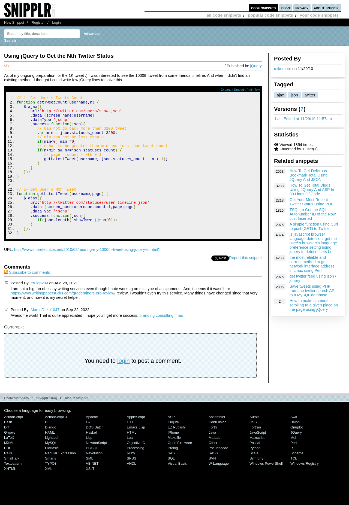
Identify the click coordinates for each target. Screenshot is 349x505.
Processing (135, 474)
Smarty (50, 484)
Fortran (255, 453)
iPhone (173, 459)
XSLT (90, 495)
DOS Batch (95, 453)
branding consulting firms (161, 341)
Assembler (217, 443)
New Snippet (14, 22)
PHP (7, 474)
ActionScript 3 (56, 443)
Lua (130, 464)
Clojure (173, 448)
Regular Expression (60, 479)
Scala (253, 479)
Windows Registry (304, 490)
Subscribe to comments (27, 298)
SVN (212, 484)
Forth (213, 453)
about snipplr (326, 7)
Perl (293, 469)
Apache (92, 443)
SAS (171, 479)
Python (254, 474)
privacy (301, 7)
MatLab (214, 464)
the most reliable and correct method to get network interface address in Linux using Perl (312, 264)
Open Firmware (180, 469)
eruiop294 (39, 309)
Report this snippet (245, 284)
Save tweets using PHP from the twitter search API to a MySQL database (313, 290)
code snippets (263, 7)
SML (89, 484)
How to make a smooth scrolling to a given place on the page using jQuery (314, 305)
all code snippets (224, 15)
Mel (293, 464)
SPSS (131, 484)
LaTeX (9, 464)
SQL (171, 484)
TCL (293, 484)
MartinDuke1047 (45, 336)
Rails (8, 479)
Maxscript (256, 464)
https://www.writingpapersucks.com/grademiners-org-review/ (63, 319)
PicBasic (52, 474)
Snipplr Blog (46, 424)
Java (212, 459)
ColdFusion (218, 448)
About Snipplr (76, 424)
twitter (310, 95)
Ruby (131, 479)
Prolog (173, 474)
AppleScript (136, 443)
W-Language (219, 490)
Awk (293, 443)
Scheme (296, 479)
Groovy (10, 459)
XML (48, 495)
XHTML (10, 495)
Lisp (89, 464)
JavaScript (257, 459)
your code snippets (319, 15)
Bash (8, 448)
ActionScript (13, 443)
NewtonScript (96, 469)
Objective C (136, 469)
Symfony (256, 484)
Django (50, 453)
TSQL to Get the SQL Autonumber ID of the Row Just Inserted (313, 214)
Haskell (91, 459)
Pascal (254, 469)
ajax (280, 95)
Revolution (94, 479)
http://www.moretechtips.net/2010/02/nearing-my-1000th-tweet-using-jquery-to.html (86, 275)
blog (285, 7)
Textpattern (13, 490)
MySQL (51, 469)
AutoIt (254, 443)
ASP (171, 443)
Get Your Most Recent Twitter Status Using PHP (312, 201)
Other (213, 469)
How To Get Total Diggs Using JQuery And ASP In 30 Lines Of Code (312, 189)
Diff (6, 453)
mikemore (282, 68)
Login (56, 22)
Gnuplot (296, 453)
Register (38, 22)
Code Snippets (16, 424)
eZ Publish (176, 453)
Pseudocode (218, 474)
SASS (213, 479)
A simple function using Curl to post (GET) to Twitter (314, 226)
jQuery (256, 66)
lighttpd (51, 464)
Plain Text (253, 89)
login (123, 387)
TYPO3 (50, 490)
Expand (226, 89)
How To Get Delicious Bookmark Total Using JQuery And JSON (309, 175)
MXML (9, 469)
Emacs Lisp (136, 453)
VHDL (131, 490)
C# (88, 448)
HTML (131, 459)
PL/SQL (92, 474)
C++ (130, 448)
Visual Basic (177, 490)
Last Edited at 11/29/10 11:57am (303, 119)
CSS (253, 448)
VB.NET (92, 490)
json (294, 95)
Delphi (295, 448)
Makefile (174, 464)
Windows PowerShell (266, 490)
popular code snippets (270, 15)
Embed (239, 89)
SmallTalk (11, 484)
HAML (50, 459)
